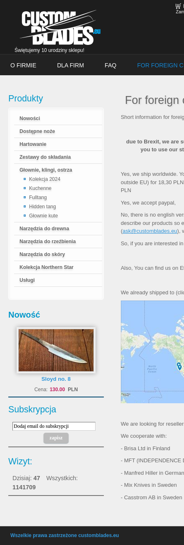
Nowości (30, 118)
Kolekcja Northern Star (47, 267)
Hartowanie (33, 144)
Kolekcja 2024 (44, 179)
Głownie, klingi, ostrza (46, 170)
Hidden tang (42, 207)
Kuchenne (40, 188)
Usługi (27, 280)
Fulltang (38, 197)
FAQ (110, 65)
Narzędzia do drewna (44, 229)
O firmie (23, 65)
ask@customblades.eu (150, 231)
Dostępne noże (37, 131)
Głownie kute (43, 216)
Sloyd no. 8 (56, 379)
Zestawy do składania (45, 157)
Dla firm (70, 65)
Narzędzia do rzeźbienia (48, 241)
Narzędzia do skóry (42, 254)
